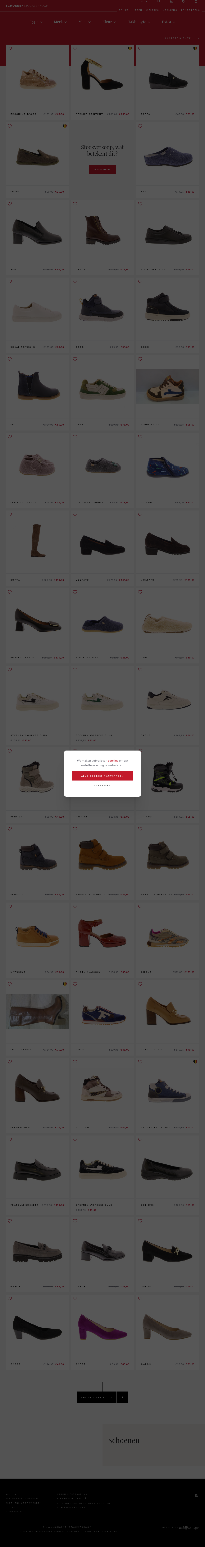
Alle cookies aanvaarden (102, 776)
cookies (113, 760)
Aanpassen (102, 785)
